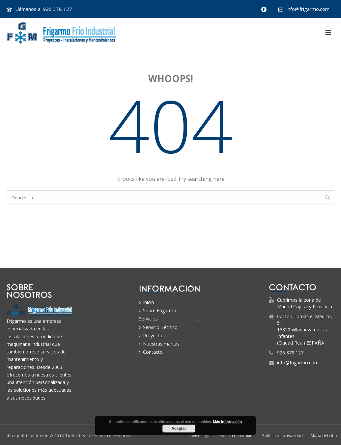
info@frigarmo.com (308, 9)
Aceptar (178, 428)
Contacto (151, 352)
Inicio (146, 302)
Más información (227, 422)
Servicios (148, 319)
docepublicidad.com (28, 435)
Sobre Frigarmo (157, 310)
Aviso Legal (201, 435)
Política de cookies (236, 435)
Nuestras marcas (159, 344)
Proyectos (152, 335)
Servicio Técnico (158, 327)
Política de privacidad (282, 435)
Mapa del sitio (324, 435)
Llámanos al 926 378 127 (43, 9)
